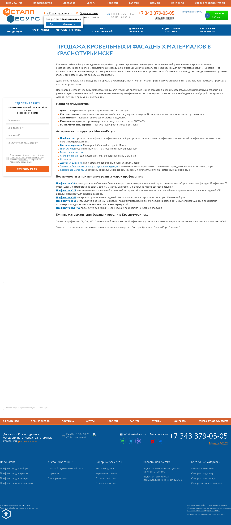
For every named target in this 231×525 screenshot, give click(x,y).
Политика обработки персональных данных (19, 508)
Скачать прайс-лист (91, 17)
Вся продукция (14, 30)
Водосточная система (171, 30)
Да (51, 24)
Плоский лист (67, 148)
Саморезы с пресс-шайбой (206, 483)
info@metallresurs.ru (192, 11)
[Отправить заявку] (27, 169)
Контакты (177, 3)
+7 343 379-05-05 (156, 13)
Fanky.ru (221, 514)
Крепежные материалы (207, 30)
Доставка (69, 3)
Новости (112, 3)
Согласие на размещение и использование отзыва (209, 508)
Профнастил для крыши (14, 473)
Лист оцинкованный (102, 30)
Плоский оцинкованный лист (65, 468)
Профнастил (40, 29)
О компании (14, 3)
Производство (42, 3)
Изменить (69, 24)
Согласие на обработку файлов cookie (203, 511)
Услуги (91, 3)
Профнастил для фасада (14, 478)
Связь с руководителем (210, 3)
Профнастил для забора (14, 468)
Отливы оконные (106, 478)
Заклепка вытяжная (202, 468)
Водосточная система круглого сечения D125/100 (161, 470)
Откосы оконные (106, 483)
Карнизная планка (106, 473)
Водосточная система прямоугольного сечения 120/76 (162, 478)
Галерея (134, 3)
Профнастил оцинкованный (17, 483)
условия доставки (28, 441)
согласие (23, 159)
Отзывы (155, 3)
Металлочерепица (68, 29)
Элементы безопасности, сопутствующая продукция (89, 166)
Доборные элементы (136, 30)
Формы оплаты (89, 13)
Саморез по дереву (202, 473)
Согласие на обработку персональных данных (207, 505)
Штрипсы (65, 159)
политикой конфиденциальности (26, 157)
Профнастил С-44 (66, 197)
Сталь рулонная (69, 155)
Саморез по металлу (203, 478)
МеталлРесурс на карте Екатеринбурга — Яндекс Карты (27, 408)
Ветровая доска (105, 468)
